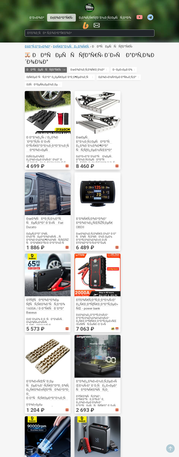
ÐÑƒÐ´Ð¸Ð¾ (76, 401)
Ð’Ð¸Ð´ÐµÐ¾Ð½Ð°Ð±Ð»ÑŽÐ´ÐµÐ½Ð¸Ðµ (82, 411)
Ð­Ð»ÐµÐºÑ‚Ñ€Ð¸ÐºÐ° (40, 363)
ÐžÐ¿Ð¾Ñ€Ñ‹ (55, 371)
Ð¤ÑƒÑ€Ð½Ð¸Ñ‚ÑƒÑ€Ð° (64, 361)
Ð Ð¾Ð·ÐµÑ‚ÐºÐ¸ (36, 371)
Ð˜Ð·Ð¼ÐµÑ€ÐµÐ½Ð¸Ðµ (148, 371)
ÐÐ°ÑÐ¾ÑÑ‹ (101, 436)
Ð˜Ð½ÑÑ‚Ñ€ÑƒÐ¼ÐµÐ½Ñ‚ (64, 390)
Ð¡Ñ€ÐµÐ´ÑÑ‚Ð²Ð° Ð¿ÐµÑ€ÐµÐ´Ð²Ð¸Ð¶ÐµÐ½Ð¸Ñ (58, 77)
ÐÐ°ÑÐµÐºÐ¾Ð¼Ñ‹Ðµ (63, 395)
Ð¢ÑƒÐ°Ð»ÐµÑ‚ (99, 451)
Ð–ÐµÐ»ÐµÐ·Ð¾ (122, 69)
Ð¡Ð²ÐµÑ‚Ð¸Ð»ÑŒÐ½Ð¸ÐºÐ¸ (86, 376)
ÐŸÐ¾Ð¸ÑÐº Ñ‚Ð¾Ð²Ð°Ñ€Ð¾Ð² (125, 438)
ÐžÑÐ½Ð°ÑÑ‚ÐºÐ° (146, 376)
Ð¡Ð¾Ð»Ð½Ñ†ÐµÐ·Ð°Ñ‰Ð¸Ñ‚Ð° (117, 77)
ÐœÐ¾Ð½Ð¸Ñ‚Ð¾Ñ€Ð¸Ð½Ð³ (87, 69)
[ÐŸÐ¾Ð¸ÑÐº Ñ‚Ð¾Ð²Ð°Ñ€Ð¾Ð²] (89, 33)
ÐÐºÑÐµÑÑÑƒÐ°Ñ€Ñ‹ (43, 69)
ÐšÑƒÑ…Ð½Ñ (95, 363)
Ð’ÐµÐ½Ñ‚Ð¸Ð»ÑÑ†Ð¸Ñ (149, 410)
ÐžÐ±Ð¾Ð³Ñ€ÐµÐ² (101, 446)
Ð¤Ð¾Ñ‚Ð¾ (75, 421)
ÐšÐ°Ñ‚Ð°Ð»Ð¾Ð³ (37, 46)
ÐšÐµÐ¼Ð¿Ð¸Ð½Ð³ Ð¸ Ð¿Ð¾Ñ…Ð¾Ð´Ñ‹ (61, 381)
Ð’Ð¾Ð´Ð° (97, 411)
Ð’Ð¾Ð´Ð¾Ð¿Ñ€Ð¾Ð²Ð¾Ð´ (102, 421)
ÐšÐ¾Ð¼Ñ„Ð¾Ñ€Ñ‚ (59, 410)
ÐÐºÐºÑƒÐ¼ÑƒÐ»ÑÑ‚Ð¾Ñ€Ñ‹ (46, 451)
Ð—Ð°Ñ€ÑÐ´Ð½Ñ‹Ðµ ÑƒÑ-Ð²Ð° (33, 441)
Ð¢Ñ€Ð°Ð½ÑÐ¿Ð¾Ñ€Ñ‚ (71, 46)
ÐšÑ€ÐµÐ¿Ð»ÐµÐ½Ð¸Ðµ (62, 366)
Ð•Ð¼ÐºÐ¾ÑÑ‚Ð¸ (101, 441)
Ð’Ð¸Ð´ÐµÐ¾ (76, 396)
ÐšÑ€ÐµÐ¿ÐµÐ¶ (142, 366)
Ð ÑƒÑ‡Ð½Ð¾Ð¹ (143, 381)
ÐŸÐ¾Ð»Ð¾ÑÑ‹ (79, 381)
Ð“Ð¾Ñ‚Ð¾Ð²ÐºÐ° (58, 400)
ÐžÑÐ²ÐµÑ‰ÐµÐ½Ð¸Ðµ (42, 84)
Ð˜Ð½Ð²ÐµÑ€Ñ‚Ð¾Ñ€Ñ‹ (40, 431)
